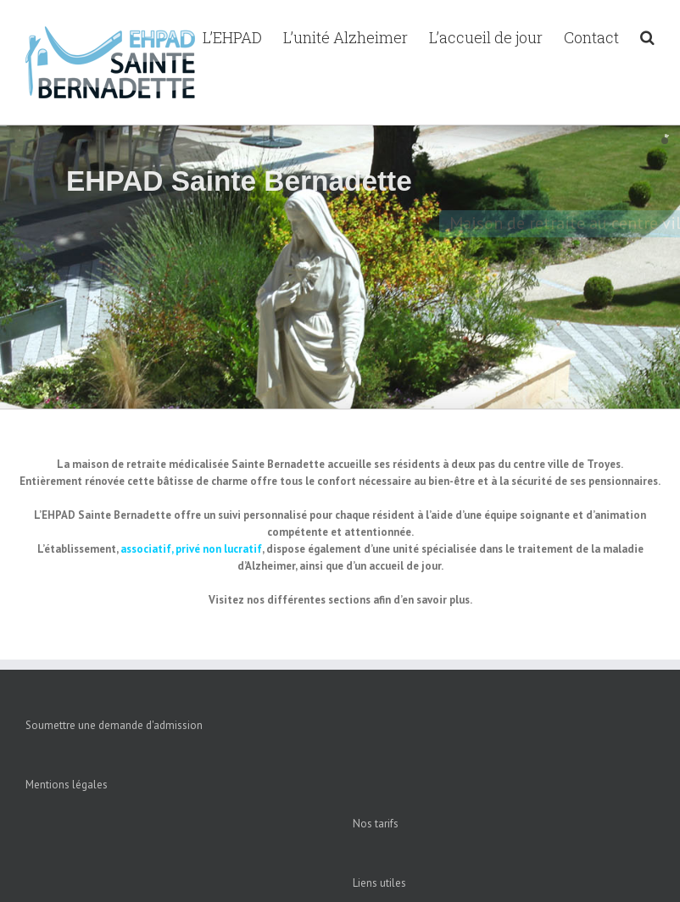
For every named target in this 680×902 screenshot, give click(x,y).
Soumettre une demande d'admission (114, 725)
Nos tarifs (376, 823)
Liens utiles (379, 883)
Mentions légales (66, 784)
